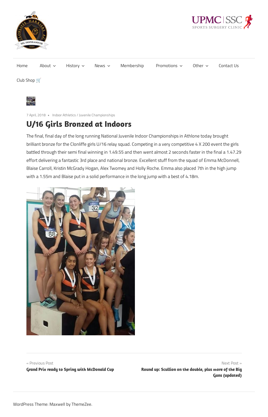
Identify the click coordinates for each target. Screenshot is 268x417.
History (75, 65)
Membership (132, 65)
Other (201, 65)
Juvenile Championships (97, 115)
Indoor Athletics (64, 115)
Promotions (169, 65)
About (48, 65)
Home (22, 65)
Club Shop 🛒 (29, 80)
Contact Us (229, 65)
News (102, 65)
